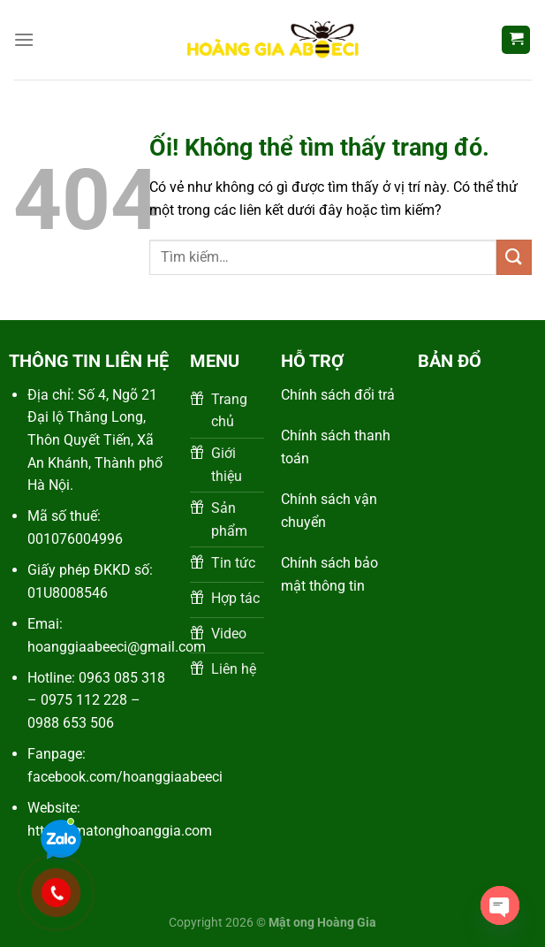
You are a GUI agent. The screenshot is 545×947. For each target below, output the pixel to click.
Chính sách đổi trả (338, 394)
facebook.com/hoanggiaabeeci (125, 776)
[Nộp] (514, 257)
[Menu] (23, 39)
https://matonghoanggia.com (119, 830)
